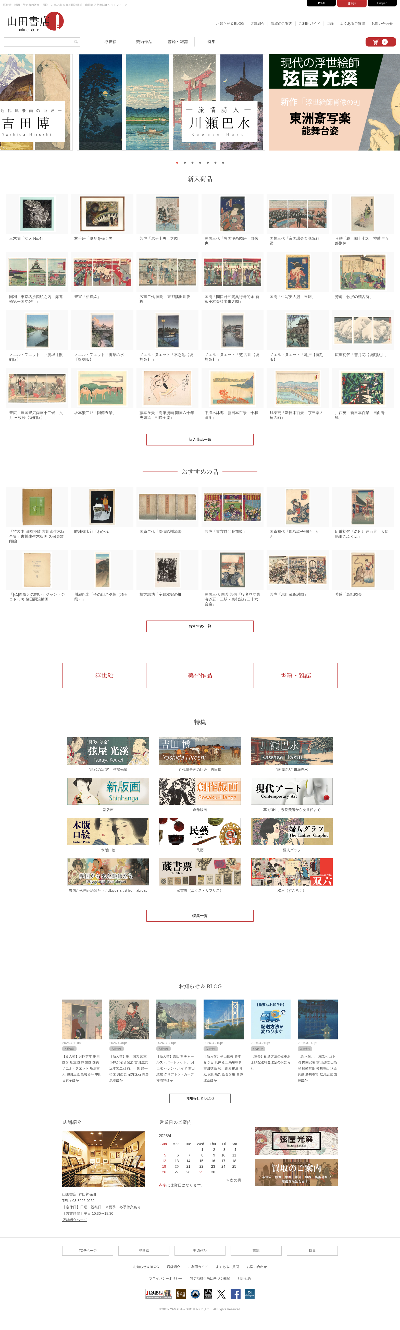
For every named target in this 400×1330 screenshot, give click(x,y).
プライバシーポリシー (165, 1287)
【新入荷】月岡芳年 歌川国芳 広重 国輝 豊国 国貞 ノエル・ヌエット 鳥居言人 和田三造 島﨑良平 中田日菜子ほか (82, 1077)
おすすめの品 (200, 477)
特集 (211, 41)
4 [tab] (200, 162)
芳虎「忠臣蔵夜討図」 (289, 603)
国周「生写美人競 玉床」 (293, 299)
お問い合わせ (382, 23)
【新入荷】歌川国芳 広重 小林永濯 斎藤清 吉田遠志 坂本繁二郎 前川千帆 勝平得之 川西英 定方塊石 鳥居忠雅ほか (129, 1077)
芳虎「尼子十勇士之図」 (161, 240)
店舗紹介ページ (74, 1229)
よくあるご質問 (352, 23)
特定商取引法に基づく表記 (210, 1287)
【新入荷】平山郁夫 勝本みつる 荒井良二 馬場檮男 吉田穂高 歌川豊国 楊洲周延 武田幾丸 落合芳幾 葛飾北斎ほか (223, 1077)
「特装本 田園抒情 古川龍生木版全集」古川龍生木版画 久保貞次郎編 (37, 543)
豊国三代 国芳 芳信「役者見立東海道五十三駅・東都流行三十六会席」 (232, 608)
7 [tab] (223, 162)
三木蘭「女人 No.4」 (27, 240)
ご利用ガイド (309, 23)
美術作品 (144, 41)
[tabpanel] (200, 105)
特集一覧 (200, 924)
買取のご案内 (281, 23)
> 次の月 (234, 1189)
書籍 (256, 1259)
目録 (330, 23)
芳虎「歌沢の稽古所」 (354, 299)
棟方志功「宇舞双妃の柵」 (162, 603)
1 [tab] (177, 162)
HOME (321, 3)
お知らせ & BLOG (200, 995)
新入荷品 (200, 179)
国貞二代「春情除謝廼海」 (162, 538)
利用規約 (244, 1287)
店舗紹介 (257, 23)
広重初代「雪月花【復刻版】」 (362, 359)
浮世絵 (110, 41)
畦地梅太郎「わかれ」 (93, 538)
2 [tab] (184, 162)
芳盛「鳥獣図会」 (350, 603)
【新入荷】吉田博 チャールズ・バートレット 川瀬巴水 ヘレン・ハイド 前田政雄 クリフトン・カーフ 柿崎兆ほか (175, 1077)
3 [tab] (192, 162)
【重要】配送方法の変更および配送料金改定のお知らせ (271, 1071)
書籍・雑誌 (178, 41)
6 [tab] (215, 162)
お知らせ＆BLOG (230, 23)
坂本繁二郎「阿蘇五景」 (95, 418)
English (382, 3)
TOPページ (88, 1259)
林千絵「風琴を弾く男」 (95, 240)
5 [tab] (207, 162)
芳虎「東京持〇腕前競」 (226, 538)
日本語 (351, 3)
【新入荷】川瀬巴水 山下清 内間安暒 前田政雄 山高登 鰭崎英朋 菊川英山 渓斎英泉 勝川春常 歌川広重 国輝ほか (317, 1077)
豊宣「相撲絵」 (87, 299)
